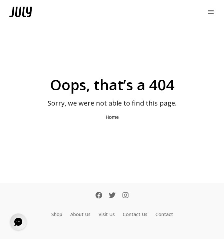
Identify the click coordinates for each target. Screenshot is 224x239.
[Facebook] (99, 195)
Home (112, 117)
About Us (80, 214)
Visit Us (107, 214)
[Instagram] (125, 195)
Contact (164, 214)
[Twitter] (112, 195)
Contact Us (135, 214)
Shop (56, 214)
